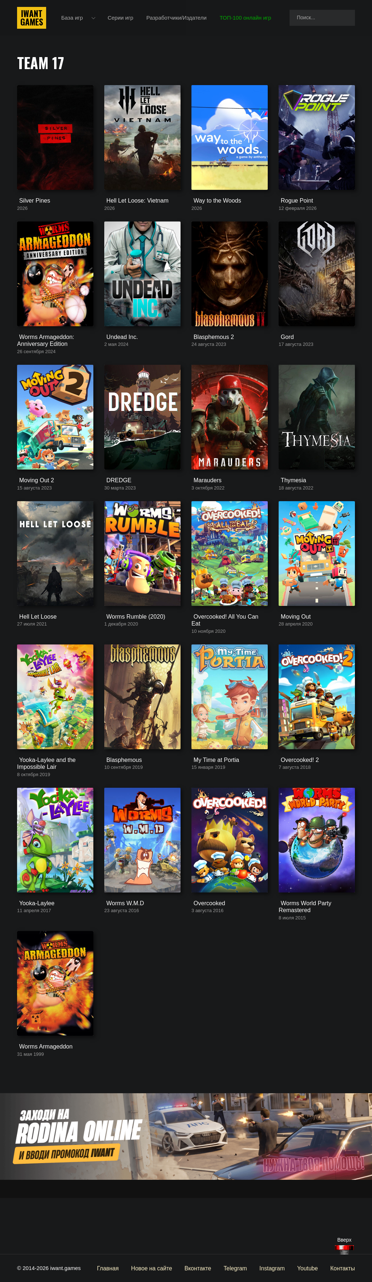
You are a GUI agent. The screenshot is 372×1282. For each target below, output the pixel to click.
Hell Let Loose (34, 653)
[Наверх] (344, 1249)
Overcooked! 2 (296, 798)
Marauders (204, 507)
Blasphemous (120, 798)
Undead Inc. (119, 355)
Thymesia (290, 507)
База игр (73, 18)
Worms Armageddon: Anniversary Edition (42, 358)
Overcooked (206, 950)
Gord (285, 355)
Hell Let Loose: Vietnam (133, 210)
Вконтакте (202, 1268)
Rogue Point (294, 210)
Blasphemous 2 (210, 355)
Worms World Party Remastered (302, 953)
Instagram (275, 1268)
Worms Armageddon (41, 1102)
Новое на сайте (157, 1268)
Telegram (239, 1268)
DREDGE (116, 507)
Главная (115, 1268)
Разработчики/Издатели (177, 18)
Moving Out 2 (33, 507)
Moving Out (293, 653)
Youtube (309, 1268)
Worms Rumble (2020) (131, 653)
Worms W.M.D (121, 950)
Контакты (343, 1268)
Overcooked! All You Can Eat (226, 653)
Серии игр (122, 18)
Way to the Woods (213, 210)
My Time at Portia (212, 798)
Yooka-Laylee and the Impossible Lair (43, 801)
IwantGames (31, 18)
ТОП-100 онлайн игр (246, 18)
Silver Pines (31, 210)
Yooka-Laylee (33, 950)
